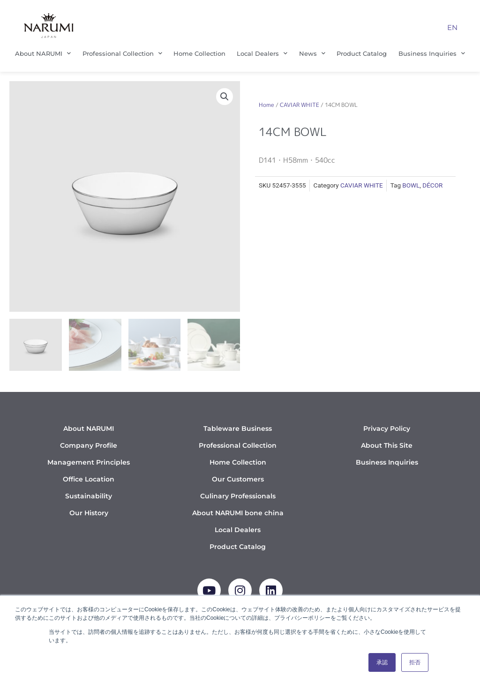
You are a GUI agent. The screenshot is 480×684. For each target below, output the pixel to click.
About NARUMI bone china (238, 513)
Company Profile (88, 445)
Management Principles (88, 462)
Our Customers (238, 479)
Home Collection (199, 53)
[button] (224, 96)
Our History (88, 513)
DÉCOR (432, 185)
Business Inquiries (431, 53)
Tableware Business (237, 428)
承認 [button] (382, 662)
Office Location (88, 479)
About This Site (386, 445)
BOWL (411, 185)
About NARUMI (43, 53)
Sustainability (88, 496)
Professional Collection (122, 53)
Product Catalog (362, 53)
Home (266, 105)
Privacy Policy (386, 428)
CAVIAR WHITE (299, 105)
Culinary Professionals (238, 496)
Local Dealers (262, 53)
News (312, 53)
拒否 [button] (414, 662)
